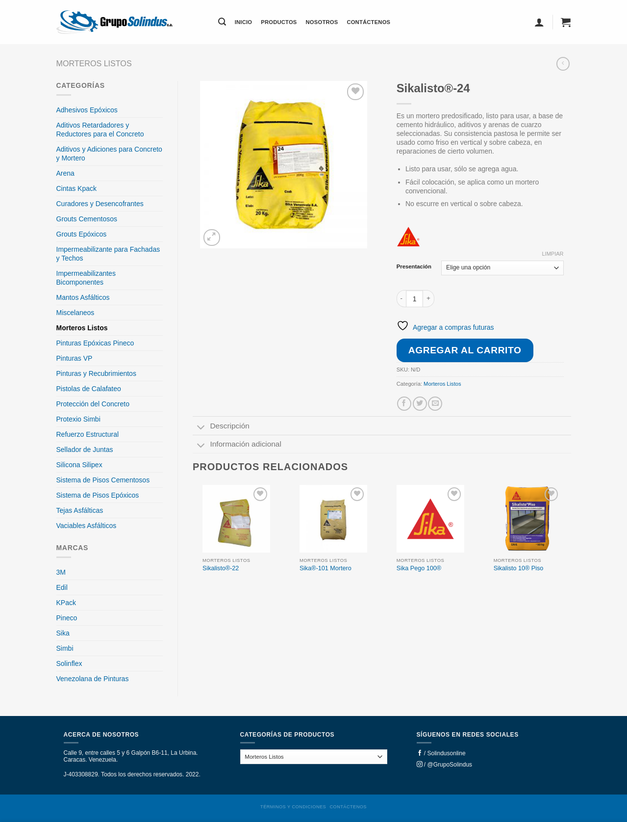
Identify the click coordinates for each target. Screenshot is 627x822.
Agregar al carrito (465, 350)
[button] (222, 21)
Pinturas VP (74, 358)
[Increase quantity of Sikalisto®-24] (428, 298)
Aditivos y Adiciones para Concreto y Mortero (109, 153)
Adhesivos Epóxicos (87, 110)
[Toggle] (201, 428)
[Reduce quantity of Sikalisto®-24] (401, 298)
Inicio (243, 22)
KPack (66, 603)
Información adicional (237, 445)
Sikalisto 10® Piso (519, 568)
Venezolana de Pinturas (92, 679)
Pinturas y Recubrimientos (96, 373)
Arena (65, 173)
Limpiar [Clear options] (552, 254)
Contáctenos (368, 22)
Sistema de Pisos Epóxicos (97, 495)
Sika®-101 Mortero (325, 568)
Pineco (66, 618)
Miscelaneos (75, 313)
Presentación (414, 266)
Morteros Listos (94, 63)
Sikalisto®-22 (220, 568)
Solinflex (69, 663)
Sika (63, 633)
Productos (279, 22)
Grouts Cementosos (87, 219)
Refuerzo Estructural (87, 434)
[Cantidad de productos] (414, 298)
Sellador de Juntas (84, 449)
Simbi (65, 648)
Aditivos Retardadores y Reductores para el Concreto (100, 129)
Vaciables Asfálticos (86, 526)
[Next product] (563, 64)
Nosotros (322, 22)
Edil (62, 587)
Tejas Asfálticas (79, 510)
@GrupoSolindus (450, 764)
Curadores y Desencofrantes (100, 204)
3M (61, 572)
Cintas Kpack (76, 188)
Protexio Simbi (78, 419)
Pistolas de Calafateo (88, 389)
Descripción (221, 427)
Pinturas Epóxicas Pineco (95, 343)
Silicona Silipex (79, 465)
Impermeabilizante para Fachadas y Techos (108, 253)
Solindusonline (446, 753)
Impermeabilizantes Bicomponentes (86, 277)
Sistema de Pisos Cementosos (103, 480)
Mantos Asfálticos (83, 297)
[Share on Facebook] (404, 404)
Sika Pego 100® (419, 568)
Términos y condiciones (293, 806)
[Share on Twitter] (420, 404)
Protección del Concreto (92, 404)
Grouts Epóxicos (81, 234)
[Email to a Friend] (435, 404)
